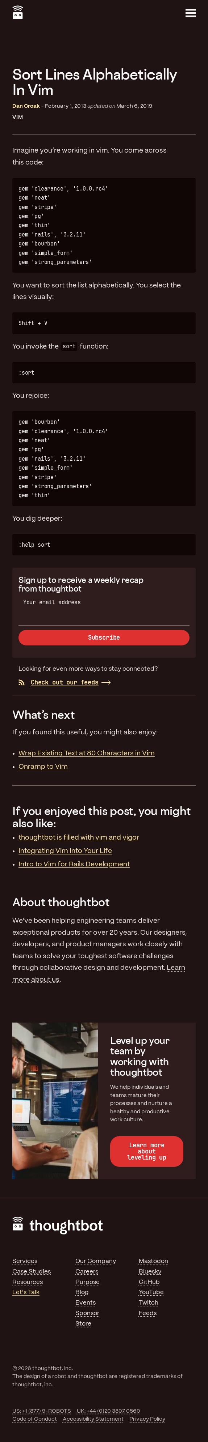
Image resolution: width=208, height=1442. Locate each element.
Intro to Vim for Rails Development (74, 864)
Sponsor (87, 1313)
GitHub (149, 1282)
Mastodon (153, 1261)
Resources (27, 1282)
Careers (86, 1272)
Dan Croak (26, 106)
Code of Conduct (34, 1419)
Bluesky (150, 1272)
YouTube (151, 1292)
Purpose (87, 1282)
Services (24, 1261)
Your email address (52, 602)
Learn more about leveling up (146, 1151)
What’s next (43, 714)
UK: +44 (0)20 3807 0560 (108, 1411)
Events (85, 1303)
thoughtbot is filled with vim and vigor (78, 838)
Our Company (95, 1261)
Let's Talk (25, 1292)
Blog (81, 1292)
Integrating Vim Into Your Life (65, 851)
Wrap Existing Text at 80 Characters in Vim (86, 753)
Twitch (148, 1303)
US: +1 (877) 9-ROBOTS (41, 1411)
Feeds (148, 1313)
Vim (17, 117)
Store (83, 1324)
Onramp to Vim (43, 767)
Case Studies (31, 1272)
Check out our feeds (58, 682)
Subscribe (104, 637)
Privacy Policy (147, 1419)
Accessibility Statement (93, 1419)
